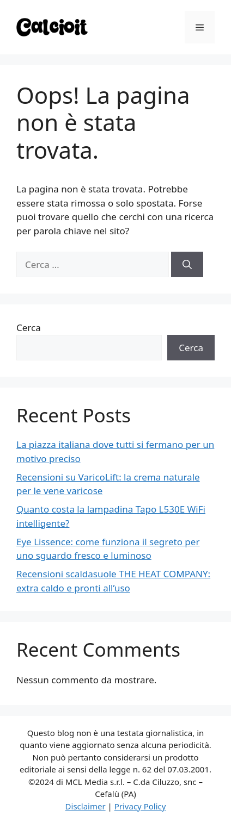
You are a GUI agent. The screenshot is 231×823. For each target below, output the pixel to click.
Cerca (28, 327)
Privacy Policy (140, 806)
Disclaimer (85, 806)
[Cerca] (187, 265)
